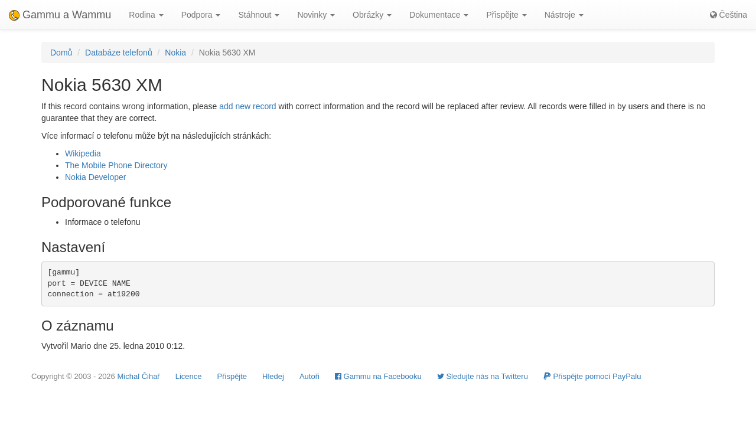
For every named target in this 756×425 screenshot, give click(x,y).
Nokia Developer (95, 177)
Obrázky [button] (372, 14)
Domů (61, 52)
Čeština (728, 14)
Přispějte (232, 376)
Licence (188, 376)
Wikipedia (83, 153)
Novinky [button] (316, 14)
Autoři (309, 376)
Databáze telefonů (118, 52)
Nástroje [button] (564, 14)
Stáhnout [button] (258, 14)
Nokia (175, 52)
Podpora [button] (201, 14)
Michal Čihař (138, 376)
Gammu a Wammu (60, 15)
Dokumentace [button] (438, 14)
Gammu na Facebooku (378, 376)
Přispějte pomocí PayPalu (592, 376)
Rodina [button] (146, 14)
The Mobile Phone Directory (116, 165)
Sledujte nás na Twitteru (482, 376)
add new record (247, 106)
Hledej (273, 376)
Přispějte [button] (506, 14)
